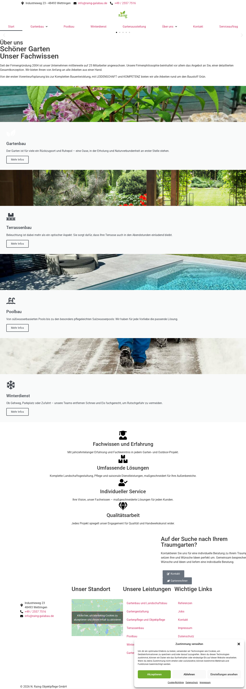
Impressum (205, 682)
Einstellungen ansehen (224, 674)
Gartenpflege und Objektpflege (146, 619)
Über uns (169, 26)
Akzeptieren (154, 674)
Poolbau (69, 26)
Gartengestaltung (138, 611)
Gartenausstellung (134, 26)
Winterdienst (98, 26)
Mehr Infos (17, 159)
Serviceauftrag (228, 26)
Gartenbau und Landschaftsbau (147, 603)
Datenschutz (192, 682)
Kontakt (198, 26)
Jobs (181, 611)
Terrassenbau (135, 628)
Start (11, 26)
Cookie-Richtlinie (176, 682)
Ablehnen (189, 674)
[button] (239, 644)
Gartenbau (39, 26)
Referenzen (185, 603)
